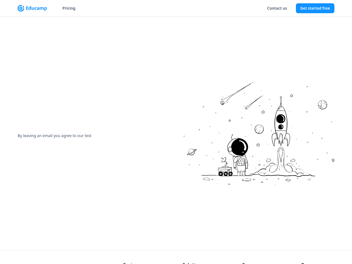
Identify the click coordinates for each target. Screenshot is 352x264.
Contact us (277, 8)
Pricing (68, 8)
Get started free (315, 8)
